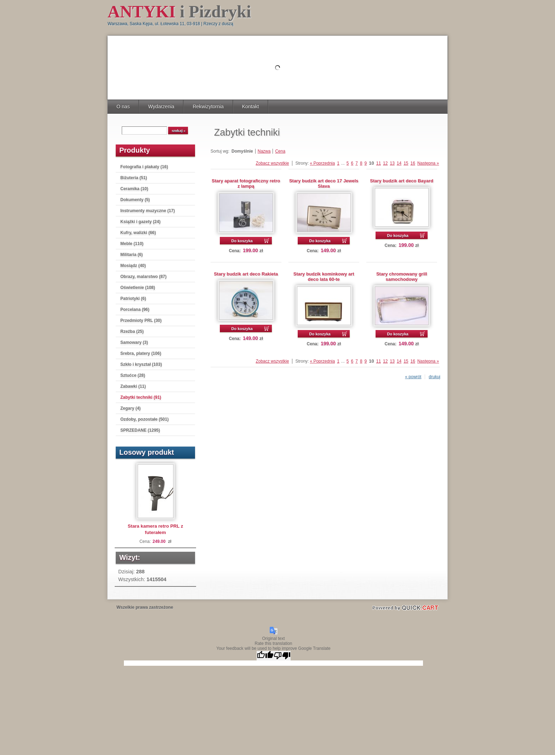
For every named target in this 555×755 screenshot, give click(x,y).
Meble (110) (131, 243)
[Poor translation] (282, 655)
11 (378, 163)
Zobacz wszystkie (272, 163)
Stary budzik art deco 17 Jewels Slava (324, 183)
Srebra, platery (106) (140, 353)
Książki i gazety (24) (140, 221)
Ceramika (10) (134, 188)
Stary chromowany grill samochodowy (401, 276)
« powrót (413, 376)
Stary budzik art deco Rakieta (246, 274)
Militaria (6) (131, 254)
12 (385, 163)
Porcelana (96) (134, 309)
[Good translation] (265, 655)
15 (406, 163)
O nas (123, 106)
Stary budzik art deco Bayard (401, 180)
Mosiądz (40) (133, 265)
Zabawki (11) (133, 386)
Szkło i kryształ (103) (141, 364)
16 (413, 163)
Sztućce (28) (132, 375)
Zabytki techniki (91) (140, 397)
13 (392, 163)
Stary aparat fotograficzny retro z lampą (246, 183)
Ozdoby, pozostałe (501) (144, 419)
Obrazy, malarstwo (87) (143, 276)
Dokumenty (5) (135, 199)
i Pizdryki (179, 11)
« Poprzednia (322, 163)
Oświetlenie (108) (137, 287)
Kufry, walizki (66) (138, 232)
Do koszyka (242, 241)
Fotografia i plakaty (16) (144, 166)
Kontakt (250, 106)
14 (399, 163)
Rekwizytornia (208, 106)
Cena (280, 151)
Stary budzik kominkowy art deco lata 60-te (323, 276)
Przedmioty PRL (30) (140, 320)
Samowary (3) (134, 342)
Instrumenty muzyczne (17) (147, 210)
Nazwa (264, 151)
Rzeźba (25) (132, 331)
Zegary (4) (130, 408)
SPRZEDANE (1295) (140, 430)
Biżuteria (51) (133, 177)
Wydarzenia (161, 106)
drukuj (434, 376)
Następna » (428, 163)
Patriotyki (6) (133, 298)
